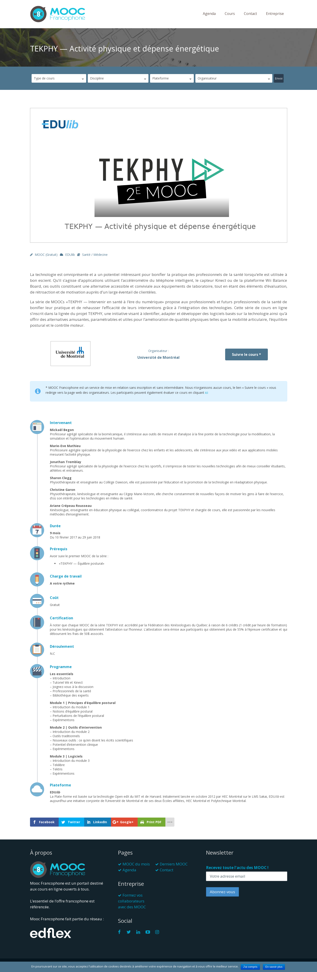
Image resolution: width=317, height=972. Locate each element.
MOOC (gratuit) (46, 254)
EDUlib (70, 254)
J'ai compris (250, 966)
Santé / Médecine (95, 254)
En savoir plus (273, 966)
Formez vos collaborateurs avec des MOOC (132, 901)
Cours (230, 13)
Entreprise (275, 13)
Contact (250, 13)
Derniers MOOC (173, 864)
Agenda (209, 13)
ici (206, 392)
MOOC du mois (136, 864)
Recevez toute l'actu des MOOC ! (237, 867)
